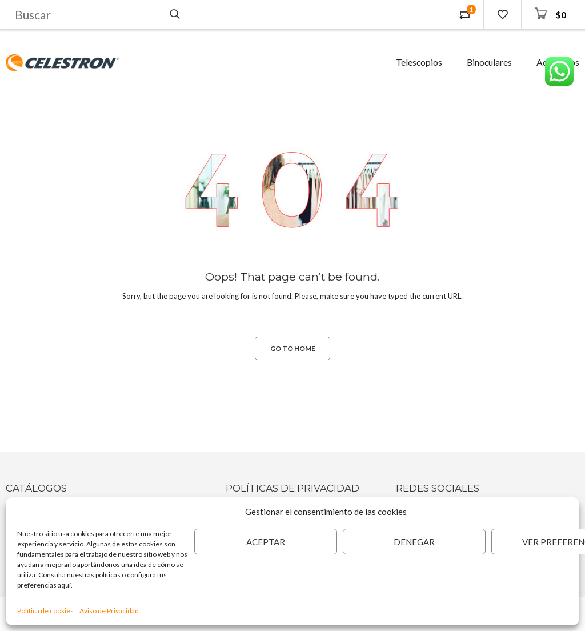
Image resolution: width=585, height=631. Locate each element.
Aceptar (265, 542)
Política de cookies (45, 610)
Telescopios (419, 62)
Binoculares (489, 62)
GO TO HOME (292, 348)
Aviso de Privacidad (109, 610)
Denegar (414, 542)
